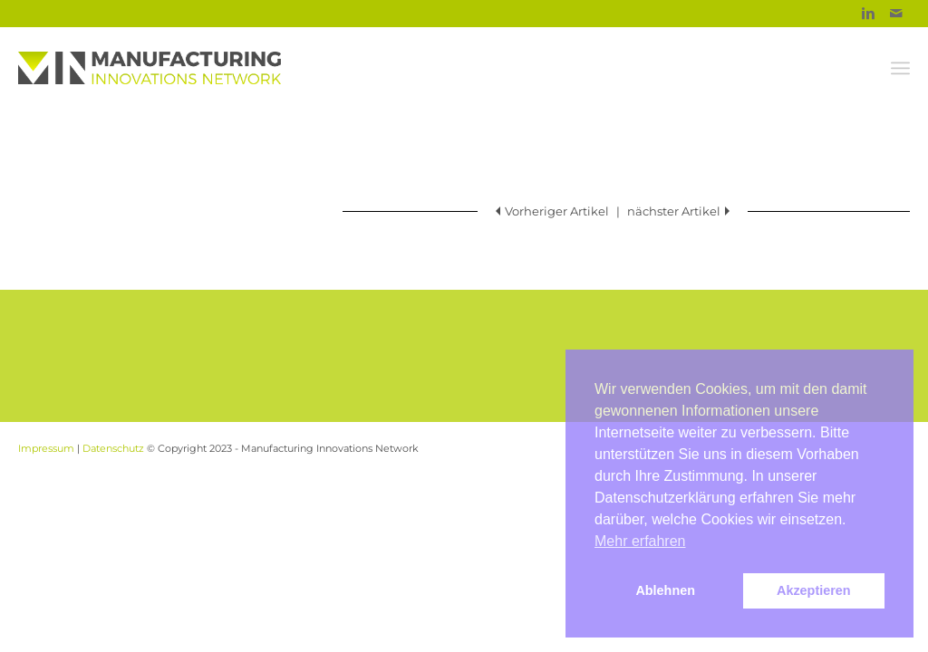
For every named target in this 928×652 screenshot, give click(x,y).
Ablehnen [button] (665, 590)
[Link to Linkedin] (869, 13)
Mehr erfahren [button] (640, 541)
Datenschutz (113, 448)
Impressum (46, 448)
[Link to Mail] (896, 13)
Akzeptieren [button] (814, 590)
